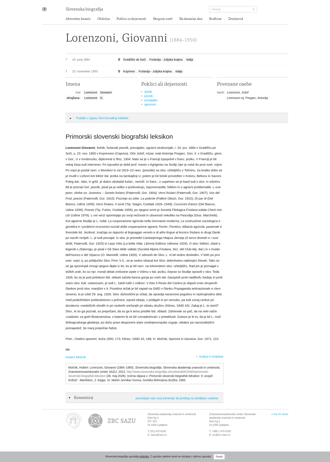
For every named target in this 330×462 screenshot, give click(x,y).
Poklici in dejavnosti (131, 19)
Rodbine (215, 19)
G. (101, 98)
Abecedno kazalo (78, 19)
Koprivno (129, 71)
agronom (150, 104)
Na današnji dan (190, 19)
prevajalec (151, 100)
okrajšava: (73, 98)
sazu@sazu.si (158, 434)
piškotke (144, 456)
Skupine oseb (163, 19)
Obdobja (103, 19)
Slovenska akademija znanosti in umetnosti (172, 414)
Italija (189, 59)
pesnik (148, 96)
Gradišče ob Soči (134, 59)
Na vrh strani (281, 414)
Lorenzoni (90, 92)
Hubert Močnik (76, 357)
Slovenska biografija (84, 9)
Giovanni (106, 92)
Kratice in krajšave (211, 356)
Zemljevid (235, 19)
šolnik (148, 91)
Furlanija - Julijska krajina (165, 59)
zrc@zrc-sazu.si (221, 434)
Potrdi (219, 456)
